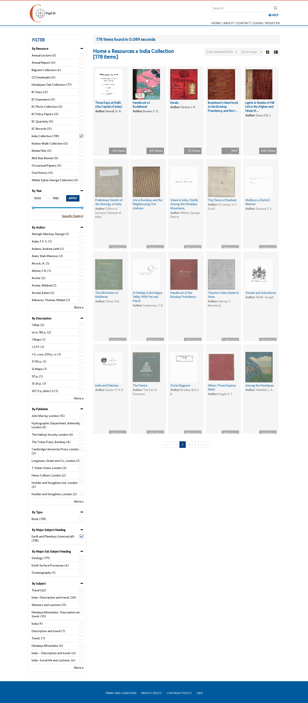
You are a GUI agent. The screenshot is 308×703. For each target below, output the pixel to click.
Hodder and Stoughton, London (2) (54, 494)
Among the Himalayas (259, 393)
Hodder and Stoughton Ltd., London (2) (54, 485)
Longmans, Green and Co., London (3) (56, 460)
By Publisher (40, 409)
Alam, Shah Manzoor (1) (47, 256)
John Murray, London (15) (48, 416)
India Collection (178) (45, 136)
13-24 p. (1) (39, 383)
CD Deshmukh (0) (43, 77)
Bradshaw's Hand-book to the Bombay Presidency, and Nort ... (223, 109)
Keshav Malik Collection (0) (50, 143)
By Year (37, 191)
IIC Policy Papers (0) (45, 114)
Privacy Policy (151, 693)
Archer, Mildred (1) (44, 285)
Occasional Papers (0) (46, 165)
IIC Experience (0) (43, 99)
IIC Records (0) (42, 128)
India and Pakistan (107, 393)
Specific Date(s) (72, 216)
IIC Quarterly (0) (42, 121)
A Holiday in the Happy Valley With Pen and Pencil (147, 305)
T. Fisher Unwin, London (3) (49, 468)
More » (78, 307)
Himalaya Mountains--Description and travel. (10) (56, 614)
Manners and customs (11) (49, 605)
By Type (37, 512)
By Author (38, 227)
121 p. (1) (37, 376)
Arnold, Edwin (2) (43, 293)
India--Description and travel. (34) (54, 597)
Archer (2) (38, 278)
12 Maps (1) (39, 369)
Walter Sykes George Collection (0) (55, 180)
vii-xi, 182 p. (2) (41, 332)
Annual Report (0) (43, 62)
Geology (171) (41, 558)
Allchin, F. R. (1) (41, 271)
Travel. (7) (38, 638)
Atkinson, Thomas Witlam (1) (51, 300)
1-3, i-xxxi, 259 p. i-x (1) (46, 354)
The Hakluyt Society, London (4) (52, 434)
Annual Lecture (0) (44, 55)
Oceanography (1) (43, 572)
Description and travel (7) (48, 631)
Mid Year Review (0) (45, 158)
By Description (41, 318)
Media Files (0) (42, 150)
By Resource (40, 48)
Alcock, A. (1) (40, 263)
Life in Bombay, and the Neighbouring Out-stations (147, 212)
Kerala (174, 105)
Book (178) (39, 519)
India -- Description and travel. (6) (54, 653)
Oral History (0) (42, 172)
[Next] (208, 444)
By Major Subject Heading (48, 530)
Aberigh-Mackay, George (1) (50, 234)
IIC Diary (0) (40, 92)
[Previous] (165, 444)
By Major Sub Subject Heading (51, 551)
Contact (243, 23)
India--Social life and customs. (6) (53, 660)
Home (216, 23)
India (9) (37, 623)
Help (200, 693)
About (228, 23)
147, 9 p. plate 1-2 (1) (45, 391)
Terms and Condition (120, 693)
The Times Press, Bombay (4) (51, 442)
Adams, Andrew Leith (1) (48, 249)
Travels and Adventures (260, 301)
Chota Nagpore (180, 393)
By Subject (39, 583)
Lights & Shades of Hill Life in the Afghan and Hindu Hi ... (259, 109)
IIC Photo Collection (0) (47, 106)
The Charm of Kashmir (222, 208)
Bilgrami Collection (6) (46, 70)
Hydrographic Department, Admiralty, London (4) (56, 425)
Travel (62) (39, 590)
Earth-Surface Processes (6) (50, 565)
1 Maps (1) (38, 339)
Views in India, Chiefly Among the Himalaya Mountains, (184, 212)
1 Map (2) (38, 325)
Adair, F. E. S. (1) (42, 241)
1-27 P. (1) (38, 347)
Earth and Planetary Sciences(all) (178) (53, 538)
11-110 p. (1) (39, 361)
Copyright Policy (179, 693)
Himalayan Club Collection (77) (52, 84)
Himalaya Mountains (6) (47, 645)
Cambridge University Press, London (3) (55, 451)
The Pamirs (140, 393)
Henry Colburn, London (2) (49, 475)
